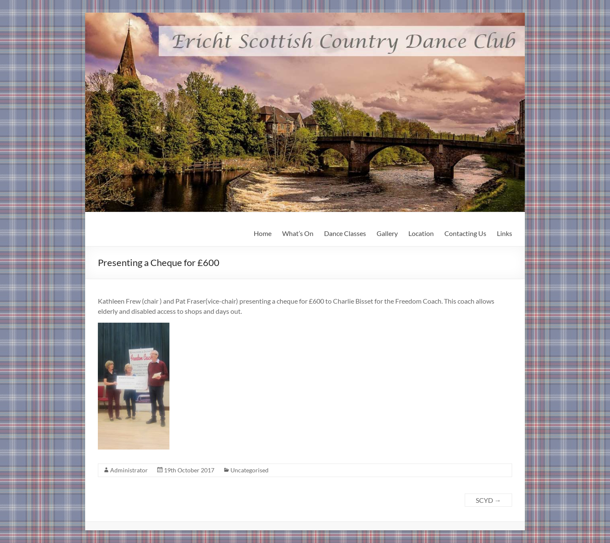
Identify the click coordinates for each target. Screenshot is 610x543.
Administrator (129, 470)
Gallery (387, 233)
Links (504, 233)
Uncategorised (249, 470)
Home (263, 233)
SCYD (488, 500)
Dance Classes (345, 233)
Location (421, 233)
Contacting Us (465, 233)
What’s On (297, 233)
